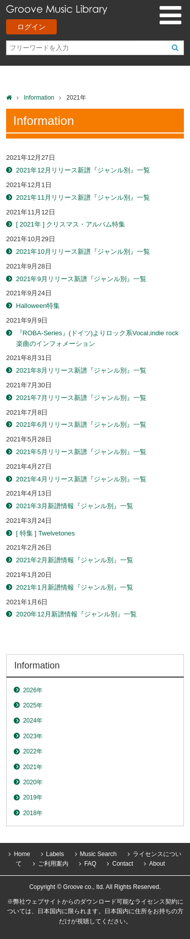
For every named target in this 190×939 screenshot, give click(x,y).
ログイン (31, 27)
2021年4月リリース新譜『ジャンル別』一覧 (81, 479)
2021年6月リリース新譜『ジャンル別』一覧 (81, 424)
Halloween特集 (38, 305)
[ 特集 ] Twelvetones (45, 533)
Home (22, 854)
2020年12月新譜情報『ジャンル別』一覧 (76, 614)
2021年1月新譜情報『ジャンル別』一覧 (74, 587)
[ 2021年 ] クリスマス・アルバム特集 (71, 224)
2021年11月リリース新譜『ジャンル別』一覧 (83, 197)
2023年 (33, 736)
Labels (55, 854)
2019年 (33, 797)
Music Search (98, 854)
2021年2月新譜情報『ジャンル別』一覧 (74, 560)
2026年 (33, 690)
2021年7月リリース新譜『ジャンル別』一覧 (81, 397)
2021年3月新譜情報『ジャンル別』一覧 (74, 506)
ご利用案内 (53, 863)
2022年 (33, 751)
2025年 (33, 705)
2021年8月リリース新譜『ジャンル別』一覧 (81, 370)
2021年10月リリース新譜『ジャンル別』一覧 (83, 251)
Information (39, 97)
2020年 (33, 782)
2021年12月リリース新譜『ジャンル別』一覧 (83, 170)
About (157, 863)
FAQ (90, 863)
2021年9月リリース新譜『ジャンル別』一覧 (81, 279)
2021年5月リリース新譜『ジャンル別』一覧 (81, 452)
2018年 (33, 813)
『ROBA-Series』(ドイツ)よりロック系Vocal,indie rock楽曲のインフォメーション (97, 338)
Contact (122, 863)
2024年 (33, 720)
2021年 (33, 767)
